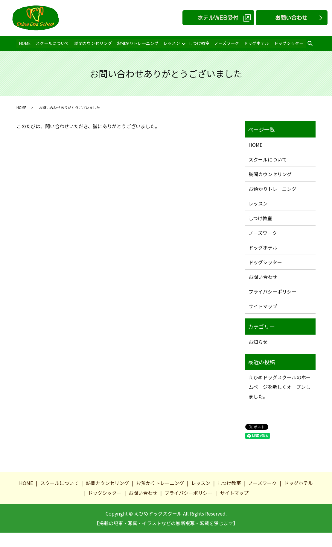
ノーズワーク (225, 43)
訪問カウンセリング (92, 43)
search (308, 43)
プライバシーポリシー (272, 291)
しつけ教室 (198, 43)
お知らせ (258, 341)
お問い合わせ (263, 276)
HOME (25, 43)
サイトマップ (263, 306)
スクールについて (52, 43)
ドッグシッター (286, 43)
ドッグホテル (254, 43)
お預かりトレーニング (137, 43)
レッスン (170, 43)
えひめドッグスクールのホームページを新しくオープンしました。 (280, 387)
